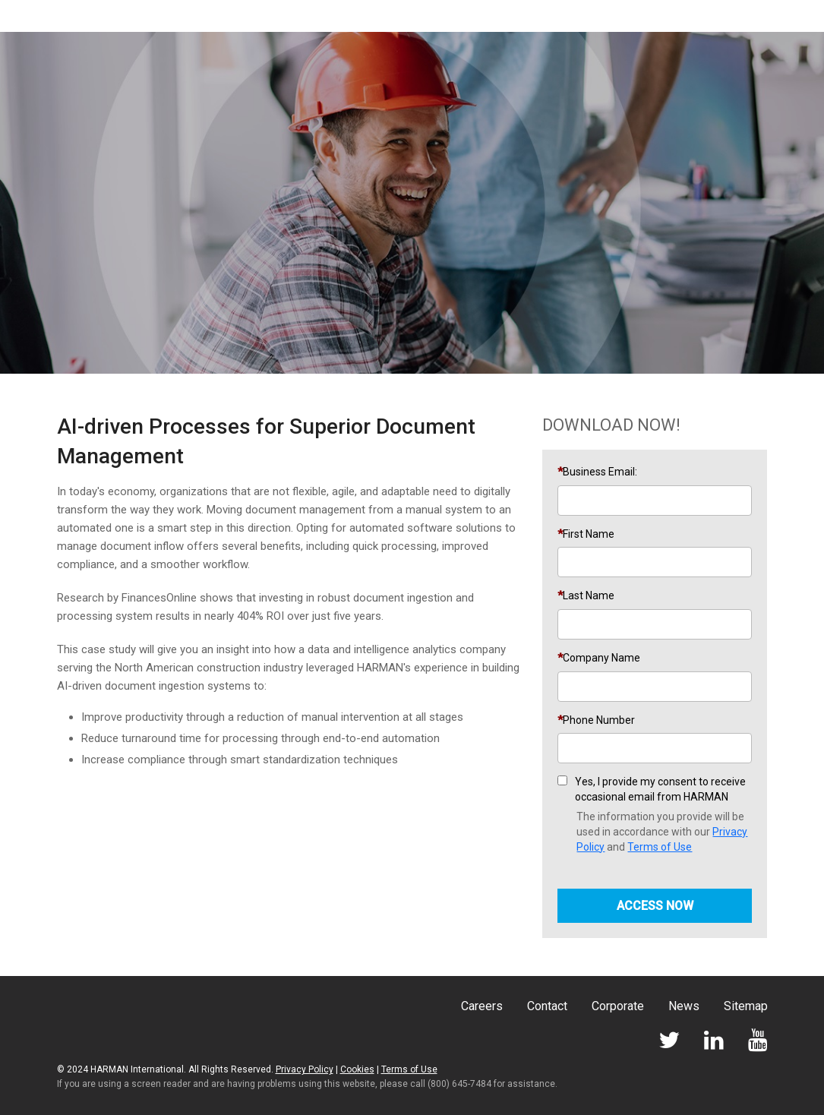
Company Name (601, 658)
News (683, 1006)
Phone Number (599, 720)
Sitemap (746, 1006)
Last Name (588, 595)
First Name (588, 534)
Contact (547, 1006)
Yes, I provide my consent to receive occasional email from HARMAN (660, 789)
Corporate (618, 1006)
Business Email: (600, 472)
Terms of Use (659, 847)
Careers (482, 1006)
